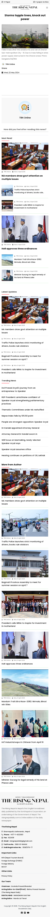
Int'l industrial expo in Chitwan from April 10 (22, 742)
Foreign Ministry (8, 864)
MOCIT (4, 867)
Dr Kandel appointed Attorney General (20, 428)
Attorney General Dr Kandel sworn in (19, 434)
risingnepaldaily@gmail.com (21, 841)
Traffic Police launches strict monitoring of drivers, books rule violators (28, 192)
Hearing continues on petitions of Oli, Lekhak (23, 455)
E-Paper (6, 2)
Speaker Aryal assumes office (16, 449)
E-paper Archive (40, 2)
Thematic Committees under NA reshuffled (23, 409)
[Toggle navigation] (47, 7)
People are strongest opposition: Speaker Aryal (25, 421)
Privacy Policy (7, 876)
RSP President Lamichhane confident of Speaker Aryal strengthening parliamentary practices (23, 400)
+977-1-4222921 (16, 835)
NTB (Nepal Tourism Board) (12, 858)
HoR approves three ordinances (19, 248)
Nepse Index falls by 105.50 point (17, 415)
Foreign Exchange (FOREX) (12, 861)
